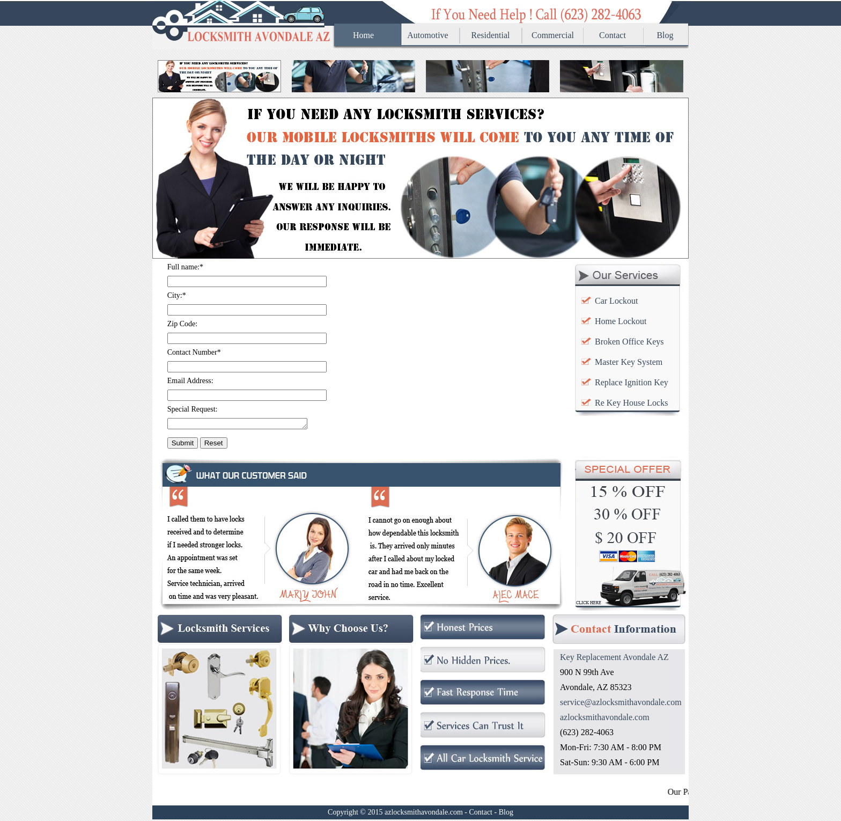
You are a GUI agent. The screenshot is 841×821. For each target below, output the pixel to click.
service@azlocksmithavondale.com (621, 703)
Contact (612, 35)
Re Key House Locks (631, 402)
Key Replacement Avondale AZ (614, 658)
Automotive (427, 35)
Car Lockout (616, 300)
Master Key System (628, 361)
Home (363, 35)
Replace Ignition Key (631, 382)
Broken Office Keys (629, 341)
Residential (490, 35)
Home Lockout (620, 321)
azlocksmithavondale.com (605, 718)
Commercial (553, 35)
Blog (664, 35)
